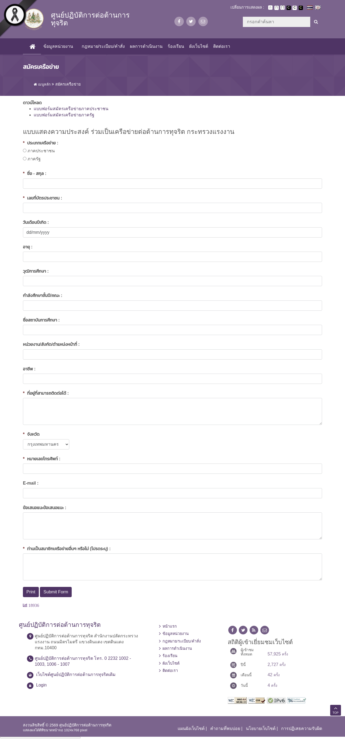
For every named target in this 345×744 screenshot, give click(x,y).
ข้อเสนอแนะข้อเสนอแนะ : (44, 507)
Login (41, 685)
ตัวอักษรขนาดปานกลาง (276, 8)
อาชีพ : (29, 369)
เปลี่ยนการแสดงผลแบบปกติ (294, 8)
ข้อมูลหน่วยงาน (58, 46)
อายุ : (28, 247)
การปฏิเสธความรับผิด (301, 728)
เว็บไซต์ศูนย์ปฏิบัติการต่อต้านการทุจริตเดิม (76, 674)
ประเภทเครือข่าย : (40, 143)
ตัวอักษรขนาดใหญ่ (282, 7)
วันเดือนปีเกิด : (36, 222)
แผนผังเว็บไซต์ (191, 728)
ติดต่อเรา (221, 46)
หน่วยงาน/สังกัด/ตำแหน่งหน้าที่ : (51, 344)
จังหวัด (31, 434)
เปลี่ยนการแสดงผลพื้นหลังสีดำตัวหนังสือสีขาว (289, 8)
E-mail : (31, 483)
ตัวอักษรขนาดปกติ (270, 7)
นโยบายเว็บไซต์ (260, 728)
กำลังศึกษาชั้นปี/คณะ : (42, 295)
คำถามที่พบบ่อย (225, 728)
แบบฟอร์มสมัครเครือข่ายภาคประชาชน (71, 108)
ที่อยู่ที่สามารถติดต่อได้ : (46, 393)
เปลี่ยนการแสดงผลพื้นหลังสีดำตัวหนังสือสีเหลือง (301, 8)
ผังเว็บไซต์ (198, 46)
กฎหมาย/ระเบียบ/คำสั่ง (103, 46)
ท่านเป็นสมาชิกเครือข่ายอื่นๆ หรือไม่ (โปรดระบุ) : (67, 548)
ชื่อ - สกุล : (34, 173)
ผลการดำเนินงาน (146, 46)
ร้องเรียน (175, 46)
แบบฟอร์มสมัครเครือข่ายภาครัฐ (64, 115)
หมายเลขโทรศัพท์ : (41, 458)
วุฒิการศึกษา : (36, 271)
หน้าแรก (170, 626)
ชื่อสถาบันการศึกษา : (41, 320)
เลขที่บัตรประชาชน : (42, 198)
